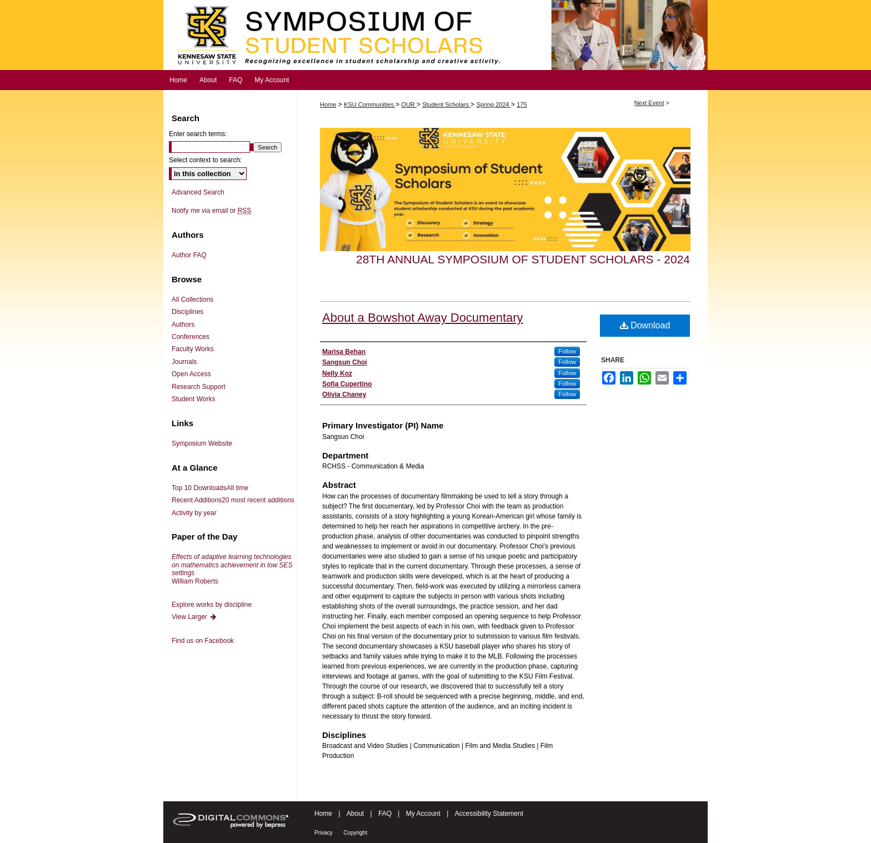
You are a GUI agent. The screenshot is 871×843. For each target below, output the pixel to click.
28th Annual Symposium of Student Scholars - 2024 (523, 259)
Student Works (193, 399)
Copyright (355, 833)
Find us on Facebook (203, 641)
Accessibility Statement (489, 813)
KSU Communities (370, 104)
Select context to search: (205, 160)
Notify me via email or (211, 211)
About (355, 813)
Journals (184, 362)
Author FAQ (189, 255)
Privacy (323, 833)
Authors (183, 324)
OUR (409, 104)
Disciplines (187, 312)
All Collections (192, 299)
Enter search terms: (198, 134)
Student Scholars (446, 104)
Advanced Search (198, 192)
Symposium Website (202, 443)
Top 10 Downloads (210, 488)
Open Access (191, 374)
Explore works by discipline (212, 604)
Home (328, 104)
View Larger (194, 617)
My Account (423, 813)
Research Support (199, 387)
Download (645, 325)
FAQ (385, 813)
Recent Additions (233, 500)
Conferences (190, 337)
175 (522, 104)
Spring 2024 (493, 104)
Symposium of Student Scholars (435, 35)
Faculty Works (193, 349)
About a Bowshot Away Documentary (422, 318)
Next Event (649, 102)
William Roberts (232, 569)
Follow (567, 351)
